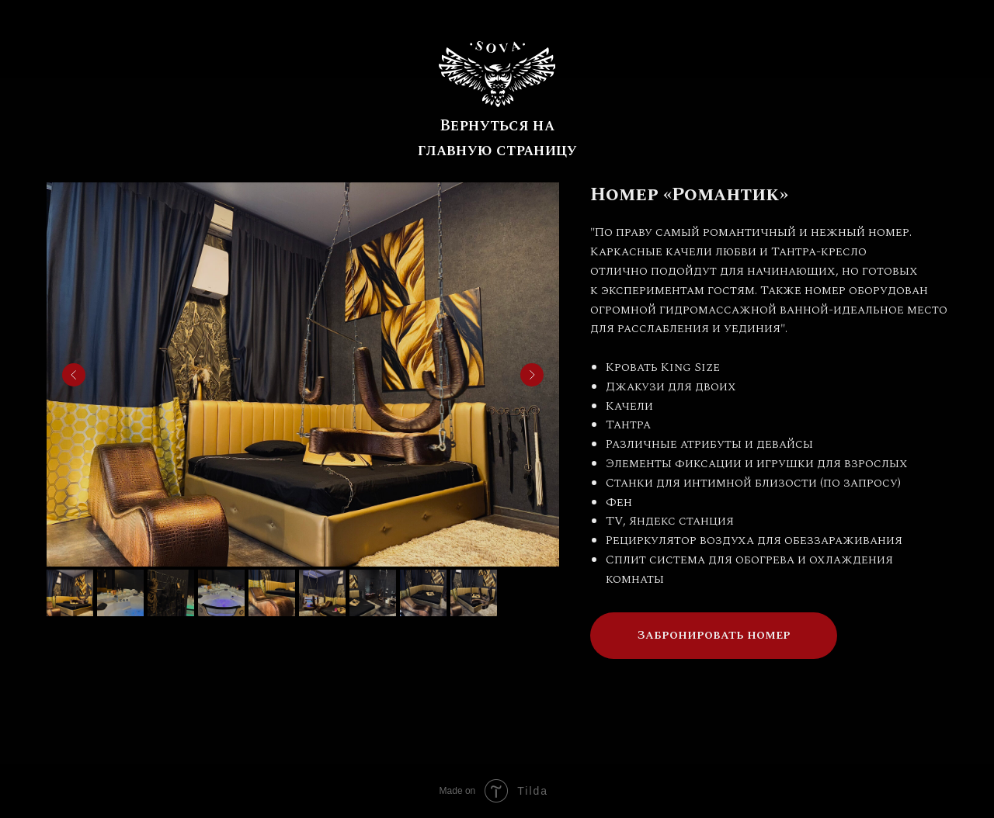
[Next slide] (532, 374)
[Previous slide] (73, 374)
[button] (713, 635)
